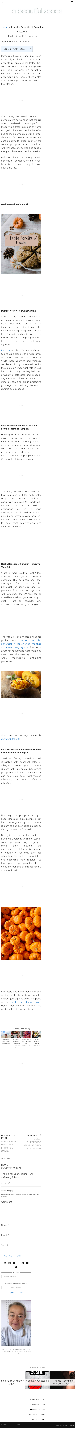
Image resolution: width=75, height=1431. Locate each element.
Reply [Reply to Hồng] (6, 1183)
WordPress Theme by (64, 1425)
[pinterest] (22, 1263)
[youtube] (27, 1263)
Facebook (37, 1409)
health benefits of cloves (26, 1002)
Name (5, 1225)
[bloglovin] (18, 1263)
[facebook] (14, 1263)
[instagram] (9, 1263)
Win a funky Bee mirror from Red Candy (11, 1143)
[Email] (16, 1266)
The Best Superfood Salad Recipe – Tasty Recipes (31, 1142)
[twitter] (5, 1263)
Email (5, 1235)
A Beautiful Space (13, 1424)
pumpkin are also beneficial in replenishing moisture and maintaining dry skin (21, 644)
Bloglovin (37, 1419)
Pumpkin (6, 350)
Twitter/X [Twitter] (37, 1399)
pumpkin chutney (11, 738)
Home (4, 27)
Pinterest (37, 1414)
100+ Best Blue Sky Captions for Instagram (6, 1041)
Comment (7, 1201)
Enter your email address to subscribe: (16, 1283)
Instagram (37, 1404)
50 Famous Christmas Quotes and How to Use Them (16, 1044)
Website (5, 1245)
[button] (72, 2)
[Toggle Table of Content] (28, 48)
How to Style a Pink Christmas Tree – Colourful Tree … (26, 1044)
